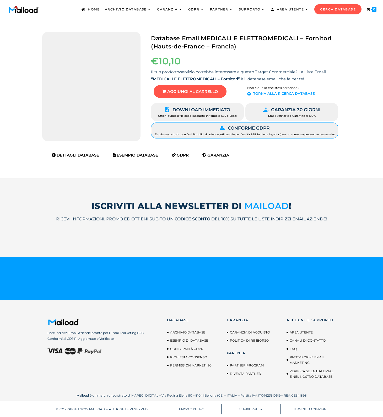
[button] (190, 91)
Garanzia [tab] (215, 155)
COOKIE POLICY (250, 409)
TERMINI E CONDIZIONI (310, 409)
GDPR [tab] (180, 155)
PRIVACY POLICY (191, 409)
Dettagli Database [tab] (75, 155)
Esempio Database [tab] (135, 155)
